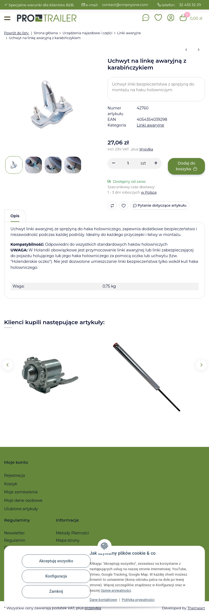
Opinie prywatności (116, 590)
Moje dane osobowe (23, 500)
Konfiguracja (56, 576)
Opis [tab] (15, 215)
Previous (7, 364)
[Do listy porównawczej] (112, 205)
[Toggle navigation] (7, 18)
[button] (158, 18)
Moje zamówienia (21, 492)
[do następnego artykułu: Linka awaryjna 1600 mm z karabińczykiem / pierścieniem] (198, 50)
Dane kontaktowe (103, 600)
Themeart (196, 608)
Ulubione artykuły (21, 508)
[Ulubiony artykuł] (123, 205)
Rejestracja (14, 475)
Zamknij (56, 591)
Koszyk (10, 483)
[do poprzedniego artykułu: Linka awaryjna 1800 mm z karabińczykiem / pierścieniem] (186, 50)
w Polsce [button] (149, 192)
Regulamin (14, 540)
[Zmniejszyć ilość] (113, 163)
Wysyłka (146, 149)
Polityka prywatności (138, 600)
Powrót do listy (16, 33)
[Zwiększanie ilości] (156, 163)
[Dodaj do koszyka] (186, 166)
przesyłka (92, 608)
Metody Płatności (72, 533)
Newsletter (14, 533)
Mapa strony (67, 540)
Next (201, 364)
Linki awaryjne (150, 125)
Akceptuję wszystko (56, 561)
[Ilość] (128, 163)
